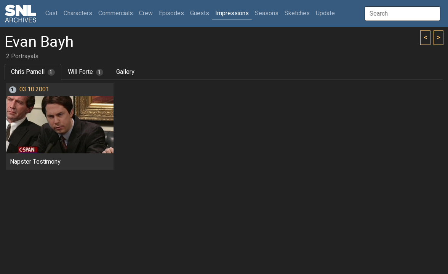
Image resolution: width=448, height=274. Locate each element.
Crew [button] (146, 13)
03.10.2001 (34, 89)
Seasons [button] (266, 13)
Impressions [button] (232, 13)
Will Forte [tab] (85, 71)
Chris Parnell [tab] (33, 71)
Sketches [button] (297, 13)
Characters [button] (78, 13)
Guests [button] (199, 13)
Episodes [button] (171, 13)
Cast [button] (53, 13)
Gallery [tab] (125, 71)
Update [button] (325, 13)
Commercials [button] (115, 13)
